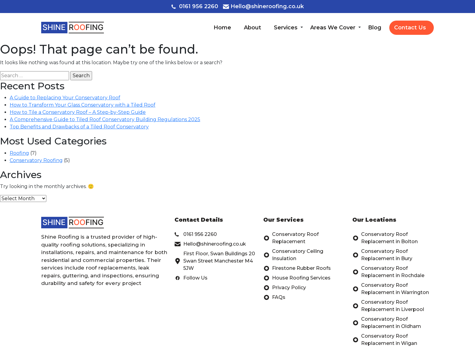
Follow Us (191, 278)
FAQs (274, 297)
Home (222, 27)
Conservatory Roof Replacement (291, 238)
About (252, 27)
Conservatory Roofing (36, 160)
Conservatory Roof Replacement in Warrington (390, 289)
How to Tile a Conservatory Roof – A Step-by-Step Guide (78, 112)
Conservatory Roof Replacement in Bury (382, 255)
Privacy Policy (284, 287)
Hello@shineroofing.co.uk (263, 6)
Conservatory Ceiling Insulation (293, 255)
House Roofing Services (297, 278)
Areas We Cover (332, 27)
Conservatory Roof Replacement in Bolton (385, 238)
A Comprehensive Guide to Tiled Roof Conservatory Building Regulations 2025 (105, 119)
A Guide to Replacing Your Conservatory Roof (65, 98)
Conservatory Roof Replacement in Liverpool (388, 306)
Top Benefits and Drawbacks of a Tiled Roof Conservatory (79, 127)
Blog (374, 27)
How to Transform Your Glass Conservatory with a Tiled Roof (82, 105)
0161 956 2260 (194, 6)
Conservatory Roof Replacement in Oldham (386, 323)
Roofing (19, 153)
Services (285, 27)
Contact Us (410, 27)
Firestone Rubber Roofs (297, 268)
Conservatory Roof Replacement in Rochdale (388, 272)
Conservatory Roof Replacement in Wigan (384, 340)
